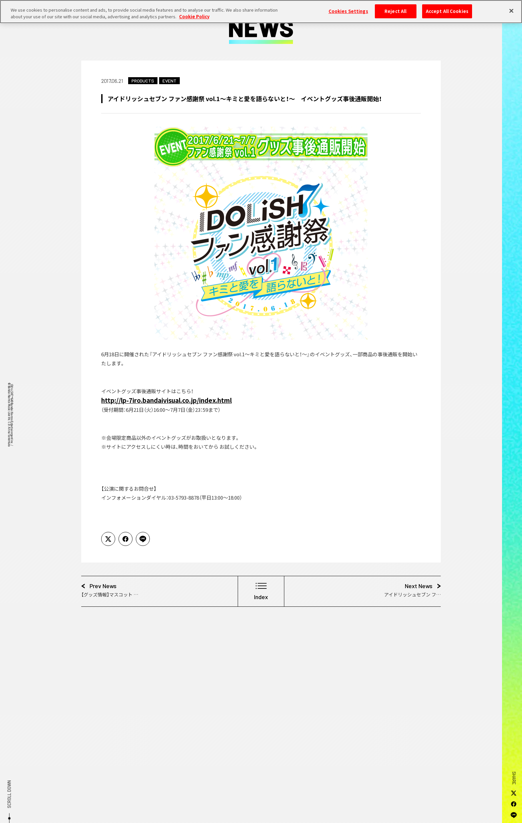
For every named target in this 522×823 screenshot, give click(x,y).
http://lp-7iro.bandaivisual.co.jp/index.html (166, 400)
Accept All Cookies (447, 7)
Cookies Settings (348, 7)
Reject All (395, 7)
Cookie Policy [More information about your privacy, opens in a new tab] (194, 12)
